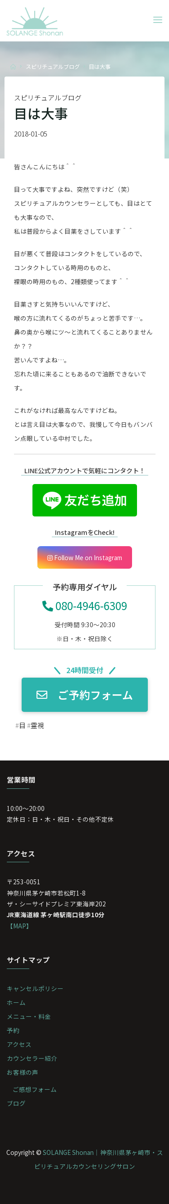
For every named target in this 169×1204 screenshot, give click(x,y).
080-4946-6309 (84, 605)
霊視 (37, 725)
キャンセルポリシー (35, 988)
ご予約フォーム (85, 694)
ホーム (16, 1002)
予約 (13, 1030)
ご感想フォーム (35, 1089)
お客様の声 (22, 1072)
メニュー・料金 (29, 1016)
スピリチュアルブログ (53, 66)
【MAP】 (19, 925)
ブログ (16, 1103)
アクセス (19, 1044)
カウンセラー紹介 (32, 1058)
